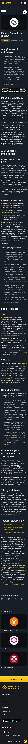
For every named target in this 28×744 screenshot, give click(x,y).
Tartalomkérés (6, 711)
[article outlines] (25, 12)
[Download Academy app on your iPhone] (6, 721)
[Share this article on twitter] (2, 599)
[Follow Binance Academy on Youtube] (10, 727)
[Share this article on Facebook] (9, 599)
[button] (25, 3)
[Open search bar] (21, 3)
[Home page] (6, 3)
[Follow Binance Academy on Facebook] (3, 727)
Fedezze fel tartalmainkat (14, 679)
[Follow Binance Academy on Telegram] (7, 727)
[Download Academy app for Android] (16, 721)
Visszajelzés (5, 714)
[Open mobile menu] (25, 3)
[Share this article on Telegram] (15, 599)
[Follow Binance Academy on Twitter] (5, 727)
